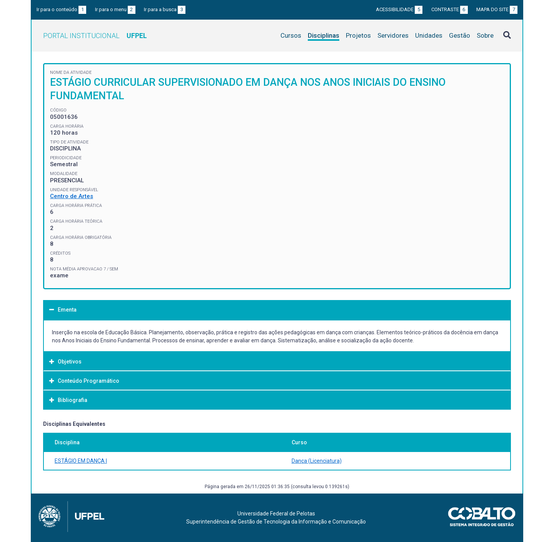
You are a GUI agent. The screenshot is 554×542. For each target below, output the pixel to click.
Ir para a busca (164, 9)
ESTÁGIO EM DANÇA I (81, 461)
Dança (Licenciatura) (317, 461)
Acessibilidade (399, 9)
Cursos (290, 35)
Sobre (485, 35)
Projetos (358, 35)
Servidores (393, 35)
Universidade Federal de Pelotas (276, 513)
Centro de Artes (71, 196)
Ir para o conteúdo (61, 9)
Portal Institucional (95, 36)
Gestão (459, 35)
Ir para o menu (115, 9)
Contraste (449, 9)
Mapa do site (496, 9)
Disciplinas (323, 35)
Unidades (428, 35)
